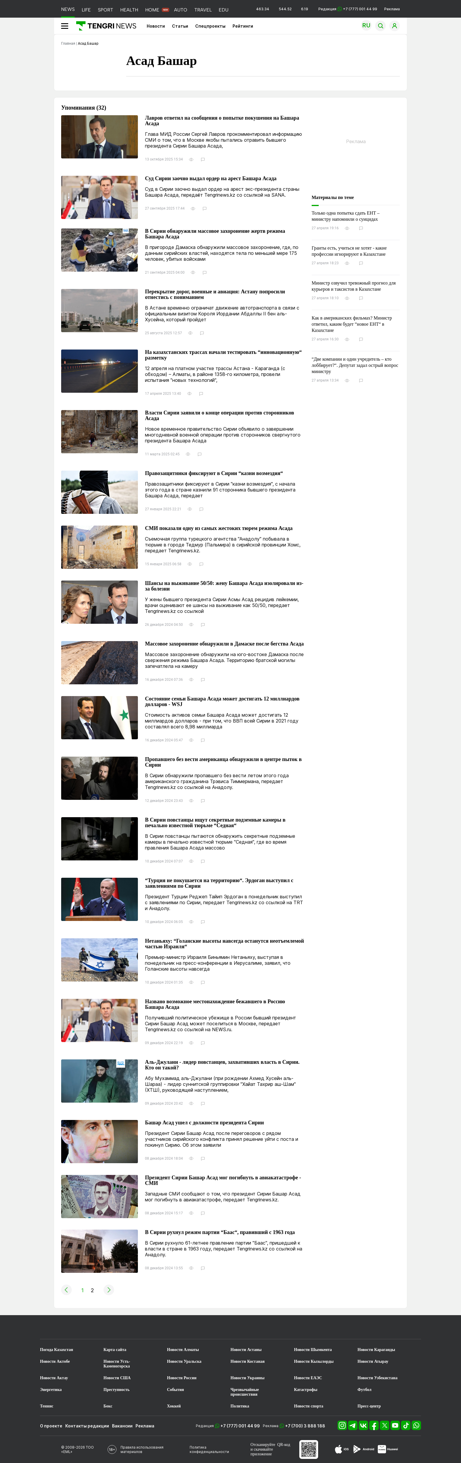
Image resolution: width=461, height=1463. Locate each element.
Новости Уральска (184, 1361)
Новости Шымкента (313, 1349)
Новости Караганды (376, 1349)
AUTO (180, 10)
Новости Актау (54, 1378)
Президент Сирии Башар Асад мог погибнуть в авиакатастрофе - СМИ (223, 1180)
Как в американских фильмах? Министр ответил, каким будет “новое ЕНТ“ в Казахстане (352, 324)
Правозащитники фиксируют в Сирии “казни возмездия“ (214, 473)
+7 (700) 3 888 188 (305, 1425)
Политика (239, 1406)
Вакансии (122, 1425)
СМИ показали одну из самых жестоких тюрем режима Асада (219, 528)
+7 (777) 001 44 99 (240, 1425)
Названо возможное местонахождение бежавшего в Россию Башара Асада (215, 1004)
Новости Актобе (55, 1361)
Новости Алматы (183, 1349)
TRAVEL (203, 10)
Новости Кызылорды (314, 1361)
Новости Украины (247, 1378)
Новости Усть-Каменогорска (116, 1363)
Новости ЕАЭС (308, 1378)
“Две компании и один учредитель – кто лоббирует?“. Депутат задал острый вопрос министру (355, 365)
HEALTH (129, 10)
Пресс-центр (369, 1406)
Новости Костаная (247, 1361)
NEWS (68, 9)
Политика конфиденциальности (209, 1449)
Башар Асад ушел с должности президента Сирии (204, 1123)
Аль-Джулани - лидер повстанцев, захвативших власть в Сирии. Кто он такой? (222, 1065)
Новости (156, 26)
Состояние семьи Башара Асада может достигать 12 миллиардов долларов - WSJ (222, 701)
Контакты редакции (87, 1425)
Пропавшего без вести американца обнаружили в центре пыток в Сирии (223, 762)
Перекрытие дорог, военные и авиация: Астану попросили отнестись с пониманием (215, 294)
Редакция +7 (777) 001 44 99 (347, 9)
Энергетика (51, 1389)
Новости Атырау (373, 1361)
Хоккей (174, 1406)
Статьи (180, 26)
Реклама (392, 9)
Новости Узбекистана (377, 1378)
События (175, 1389)
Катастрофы (305, 1389)
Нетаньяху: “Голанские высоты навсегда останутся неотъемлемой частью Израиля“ (224, 943)
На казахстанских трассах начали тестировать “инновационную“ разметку (223, 355)
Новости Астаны (246, 1349)
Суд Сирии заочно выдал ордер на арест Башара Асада (210, 178)
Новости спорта (308, 1406)
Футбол (364, 1389)
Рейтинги (243, 26)
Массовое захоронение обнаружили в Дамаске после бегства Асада (224, 644)
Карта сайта (114, 1349)
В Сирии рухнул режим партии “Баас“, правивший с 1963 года (220, 1232)
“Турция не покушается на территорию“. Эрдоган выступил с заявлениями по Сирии (219, 883)
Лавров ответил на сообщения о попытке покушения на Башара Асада (222, 120)
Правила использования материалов (142, 1449)
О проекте (51, 1425)
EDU (223, 10)
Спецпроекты (210, 26)
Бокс (107, 1406)
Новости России (181, 1378)
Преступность (116, 1389)
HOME (152, 10)
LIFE (86, 10)
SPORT (105, 10)
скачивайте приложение (261, 1451)
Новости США (117, 1378)
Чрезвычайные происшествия (244, 1392)
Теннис (46, 1406)
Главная (68, 43)
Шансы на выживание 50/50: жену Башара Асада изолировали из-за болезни (224, 586)
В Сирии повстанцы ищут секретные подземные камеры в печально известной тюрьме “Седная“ (215, 822)
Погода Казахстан (56, 1349)
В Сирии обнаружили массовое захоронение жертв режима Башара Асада (215, 234)
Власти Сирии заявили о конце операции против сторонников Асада (219, 415)
